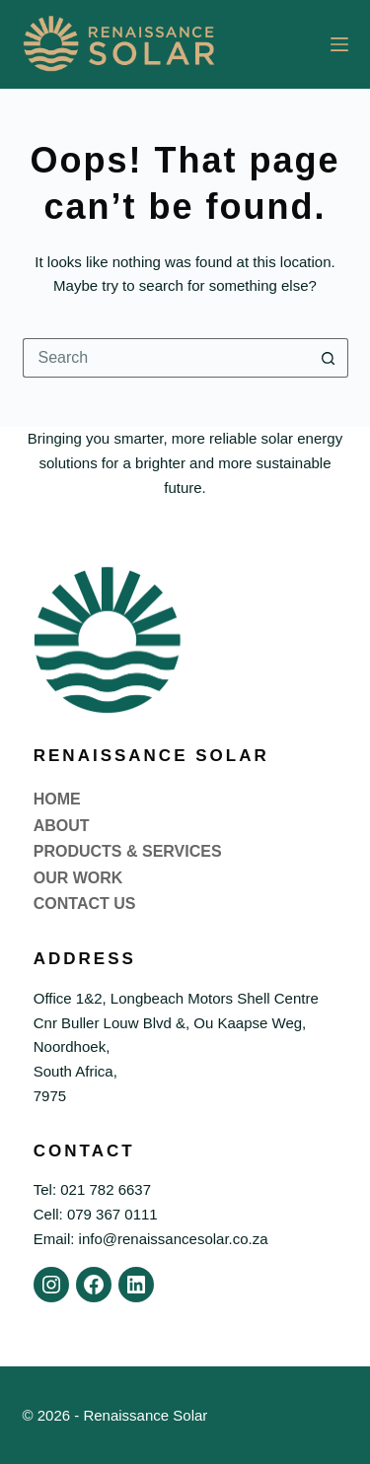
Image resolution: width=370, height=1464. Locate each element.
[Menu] (339, 44)
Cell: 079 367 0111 (96, 1214)
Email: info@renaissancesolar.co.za (151, 1238)
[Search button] (328, 358)
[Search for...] (166, 358)
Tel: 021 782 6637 (92, 1189)
